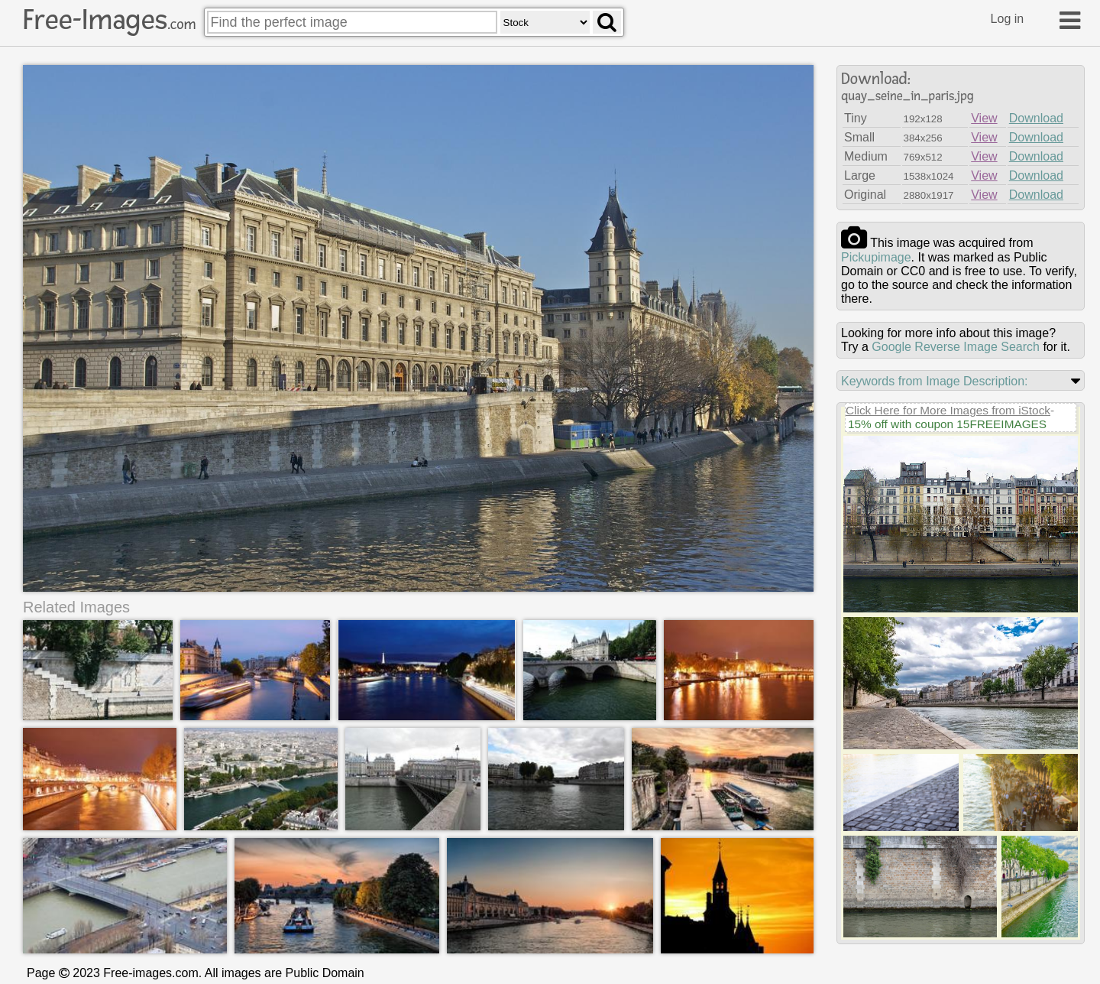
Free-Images (109, 19)
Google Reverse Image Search (956, 346)
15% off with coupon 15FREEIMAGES (947, 423)
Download (1036, 118)
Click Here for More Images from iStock (948, 410)
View (984, 118)
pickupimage (876, 257)
